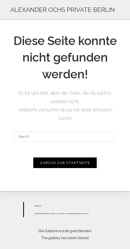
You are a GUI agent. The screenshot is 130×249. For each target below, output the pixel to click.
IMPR (35, 206)
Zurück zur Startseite (65, 163)
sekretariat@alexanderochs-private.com (78, 213)
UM (40, 206)
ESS (38, 206)
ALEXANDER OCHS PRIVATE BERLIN (62, 9)
